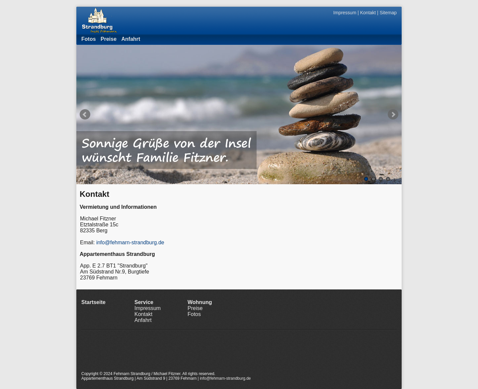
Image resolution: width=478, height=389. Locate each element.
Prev (85, 114)
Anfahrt (130, 39)
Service (143, 302)
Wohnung (200, 302)
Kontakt (368, 12)
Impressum (344, 12)
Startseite (93, 302)
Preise (109, 39)
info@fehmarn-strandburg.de (130, 242)
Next (393, 114)
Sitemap (388, 12)
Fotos (88, 39)
